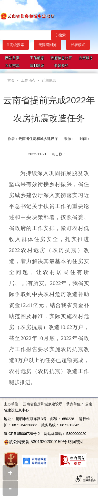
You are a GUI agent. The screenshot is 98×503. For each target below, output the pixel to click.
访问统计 (76, 442)
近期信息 (49, 80)
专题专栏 (61, 65)
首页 (11, 80)
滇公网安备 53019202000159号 (38, 442)
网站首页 (12, 58)
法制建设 (37, 65)
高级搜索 (15, 44)
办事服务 (86, 58)
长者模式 (78, 45)
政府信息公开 (61, 58)
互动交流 (12, 65)
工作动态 (37, 58)
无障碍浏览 (47, 45)
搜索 (61, 35)
